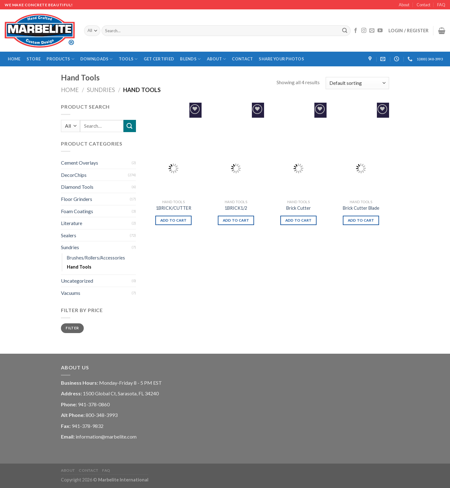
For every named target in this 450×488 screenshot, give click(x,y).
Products (60, 59)
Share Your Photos (281, 58)
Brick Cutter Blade (361, 208)
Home (14, 58)
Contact (423, 4)
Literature (71, 223)
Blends (190, 59)
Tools (128, 59)
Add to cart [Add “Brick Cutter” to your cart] (298, 220)
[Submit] (345, 30)
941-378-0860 (94, 404)
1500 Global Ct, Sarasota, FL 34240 (121, 393)
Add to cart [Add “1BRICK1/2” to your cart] (236, 220)
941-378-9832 (87, 426)
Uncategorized (77, 281)
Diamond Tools (77, 187)
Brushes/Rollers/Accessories (96, 257)
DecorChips (74, 175)
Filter (72, 328)
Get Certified (159, 58)
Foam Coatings (77, 211)
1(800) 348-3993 (430, 59)
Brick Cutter (298, 208)
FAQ (441, 4)
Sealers (68, 235)
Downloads (96, 59)
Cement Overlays (79, 163)
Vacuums (70, 293)
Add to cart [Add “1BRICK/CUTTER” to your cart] (173, 220)
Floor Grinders (76, 199)
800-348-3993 (102, 415)
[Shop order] (357, 83)
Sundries (101, 89)
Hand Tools (79, 267)
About (404, 4)
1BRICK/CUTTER (173, 208)
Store (34, 58)
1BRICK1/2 (236, 208)
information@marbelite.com (106, 436)
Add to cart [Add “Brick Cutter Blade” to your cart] (361, 220)
